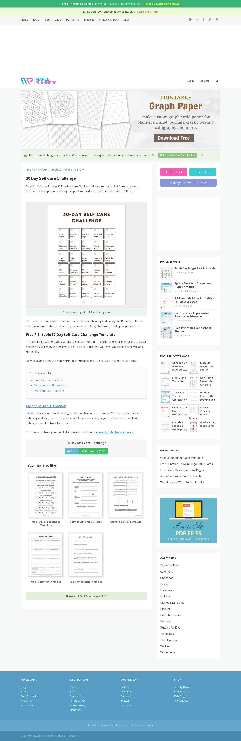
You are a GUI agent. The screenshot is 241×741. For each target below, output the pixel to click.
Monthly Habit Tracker (46, 406)
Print (71, 451)
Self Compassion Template (86, 581)
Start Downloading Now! (162, 4)
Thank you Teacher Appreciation (179, 396)
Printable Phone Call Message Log (179, 426)
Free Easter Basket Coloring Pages (182, 470)
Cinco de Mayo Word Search (207, 366)
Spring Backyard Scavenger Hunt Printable (193, 285)
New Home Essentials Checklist (206, 381)
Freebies (89, 19)
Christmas (166, 578)
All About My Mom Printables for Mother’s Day (194, 299)
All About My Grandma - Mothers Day (179, 366)
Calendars (166, 571)
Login (190, 80)
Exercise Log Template (48, 380)
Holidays (165, 596)
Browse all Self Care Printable (86, 596)
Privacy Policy (77, 705)
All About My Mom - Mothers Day (179, 411)
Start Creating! (147, 11)
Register (204, 80)
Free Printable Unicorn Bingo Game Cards (186, 464)
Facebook (126, 696)
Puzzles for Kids (170, 627)
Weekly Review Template (46, 581)
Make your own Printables (188, 183)
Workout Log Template (49, 391)
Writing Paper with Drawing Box (207, 396)
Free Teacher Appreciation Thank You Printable (192, 314)
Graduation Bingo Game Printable (181, 458)
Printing (165, 621)
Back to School (182, 691)
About (72, 691)
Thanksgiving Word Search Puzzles (182, 482)
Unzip (58, 19)
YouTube (125, 705)
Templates (186, 305)
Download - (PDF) (93, 451)
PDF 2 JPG (203, 172)
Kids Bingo (180, 696)
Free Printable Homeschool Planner (193, 329)
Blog (47, 19)
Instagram (126, 691)
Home (24, 19)
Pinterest (125, 687)
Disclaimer (75, 709)
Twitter (124, 700)
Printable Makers (109, 19)
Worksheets (168, 652)
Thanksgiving (169, 640)
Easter (164, 584)
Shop (127, 19)
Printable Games (189, 290)
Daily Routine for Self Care (86, 521)
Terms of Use (77, 700)
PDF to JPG (72, 19)
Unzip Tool (174, 172)
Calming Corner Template (125, 521)
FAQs (36, 19)
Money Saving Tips (172, 602)
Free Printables (30, 696)
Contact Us (75, 696)
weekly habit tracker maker (116, 432)
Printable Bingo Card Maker (177, 155)
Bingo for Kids (188, 272)
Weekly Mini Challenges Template (46, 523)
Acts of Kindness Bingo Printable (180, 476)
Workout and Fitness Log (50, 385)
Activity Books (182, 687)
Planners (185, 335)
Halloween (167, 590)
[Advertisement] (120, 48)
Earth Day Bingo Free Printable (195, 268)
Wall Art (165, 646)
